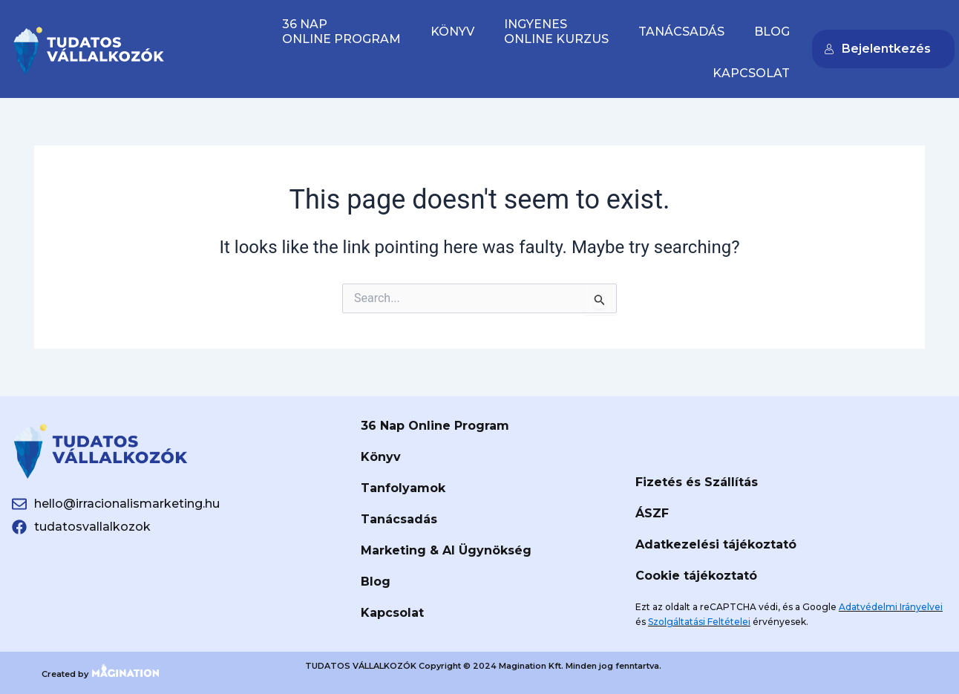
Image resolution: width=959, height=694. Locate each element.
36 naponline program (341, 31)
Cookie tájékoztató (696, 576)
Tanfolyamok (403, 488)
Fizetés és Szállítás (696, 482)
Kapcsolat (751, 73)
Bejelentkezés (877, 49)
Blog (772, 31)
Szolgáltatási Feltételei (699, 621)
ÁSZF (652, 513)
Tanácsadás (681, 31)
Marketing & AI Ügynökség (446, 550)
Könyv (452, 31)
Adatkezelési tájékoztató (715, 544)
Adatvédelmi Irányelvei (891, 606)
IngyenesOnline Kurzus (556, 31)
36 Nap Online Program (435, 426)
